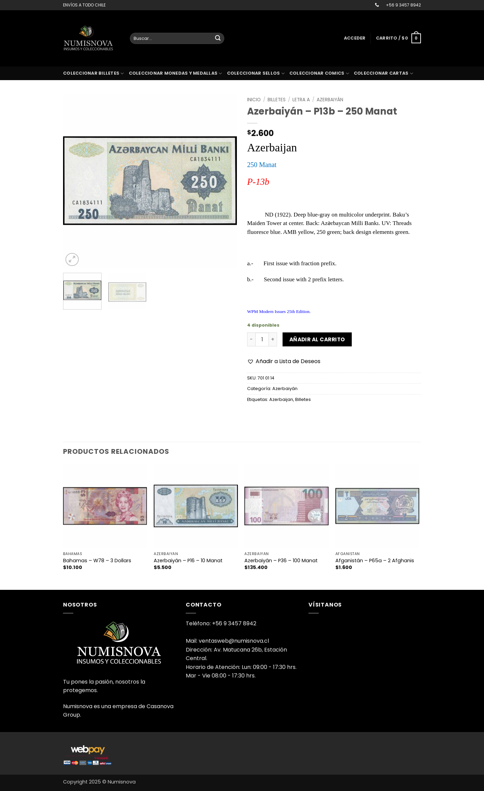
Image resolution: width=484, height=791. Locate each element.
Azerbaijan (281, 399)
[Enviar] (218, 38)
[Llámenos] (377, 5)
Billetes (277, 99)
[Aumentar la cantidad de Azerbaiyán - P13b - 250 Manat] (273, 339)
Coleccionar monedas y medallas (175, 73)
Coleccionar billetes (93, 73)
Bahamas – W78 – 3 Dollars (97, 560)
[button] (355, 38)
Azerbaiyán (330, 99)
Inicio (254, 99)
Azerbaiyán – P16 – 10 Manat (188, 560)
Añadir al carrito (317, 339)
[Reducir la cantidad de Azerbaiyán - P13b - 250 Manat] (251, 339)
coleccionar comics (319, 73)
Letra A (301, 99)
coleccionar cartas (383, 73)
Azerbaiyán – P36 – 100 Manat (281, 560)
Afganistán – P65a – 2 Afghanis (374, 560)
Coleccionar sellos (256, 73)
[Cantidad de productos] (262, 339)
